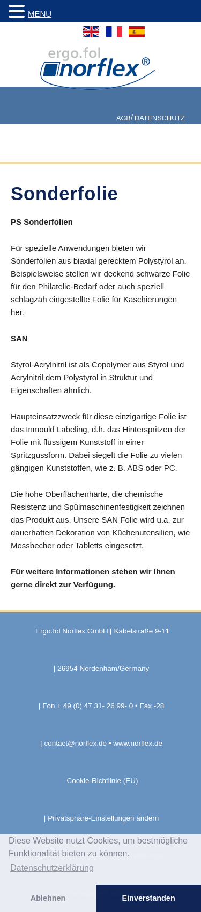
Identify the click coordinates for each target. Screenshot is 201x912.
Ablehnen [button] (48, 898)
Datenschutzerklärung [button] (52, 867)
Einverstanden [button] (148, 898)
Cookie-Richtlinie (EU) (102, 781)
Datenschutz (160, 118)
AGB (123, 118)
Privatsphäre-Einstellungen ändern (103, 818)
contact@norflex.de (75, 743)
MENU (39, 13)
